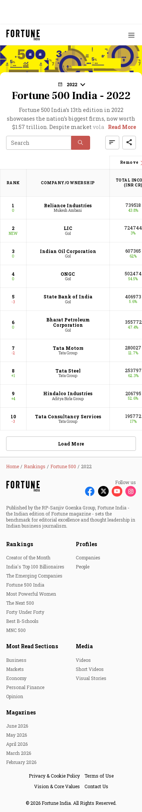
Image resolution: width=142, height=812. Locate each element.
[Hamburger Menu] (131, 34)
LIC (68, 228)
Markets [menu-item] (15, 669)
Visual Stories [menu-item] (91, 678)
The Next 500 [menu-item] (20, 603)
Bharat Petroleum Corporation (68, 322)
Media (84, 646)
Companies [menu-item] (88, 557)
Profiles (86, 544)
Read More (122, 126)
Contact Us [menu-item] (96, 786)
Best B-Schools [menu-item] (22, 621)
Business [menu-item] (16, 660)
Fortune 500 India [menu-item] (25, 585)
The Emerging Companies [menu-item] (34, 576)
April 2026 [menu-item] (17, 744)
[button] (71, 84)
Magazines (21, 712)
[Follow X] (103, 491)
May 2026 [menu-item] (16, 735)
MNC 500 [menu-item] (16, 630)
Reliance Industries (68, 205)
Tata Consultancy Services (68, 416)
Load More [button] (71, 444)
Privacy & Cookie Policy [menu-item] (54, 776)
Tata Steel (68, 371)
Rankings (19, 544)
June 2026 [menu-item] (17, 726)
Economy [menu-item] (16, 678)
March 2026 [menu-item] (18, 753)
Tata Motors (68, 348)
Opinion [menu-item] (14, 696)
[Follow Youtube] (117, 491)
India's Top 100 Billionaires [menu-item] (35, 567)
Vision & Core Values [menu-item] (57, 786)
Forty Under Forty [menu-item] (25, 612)
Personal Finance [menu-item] (25, 687)
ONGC (68, 274)
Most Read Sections (32, 646)
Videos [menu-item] (83, 660)
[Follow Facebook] (89, 491)
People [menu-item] (82, 567)
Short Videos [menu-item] (90, 669)
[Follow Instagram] (130, 491)
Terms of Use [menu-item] (99, 776)
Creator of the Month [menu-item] (28, 557)
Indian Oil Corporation (68, 251)
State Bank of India (68, 296)
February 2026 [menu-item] (21, 762)
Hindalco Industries (67, 393)
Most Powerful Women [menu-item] (31, 594)
